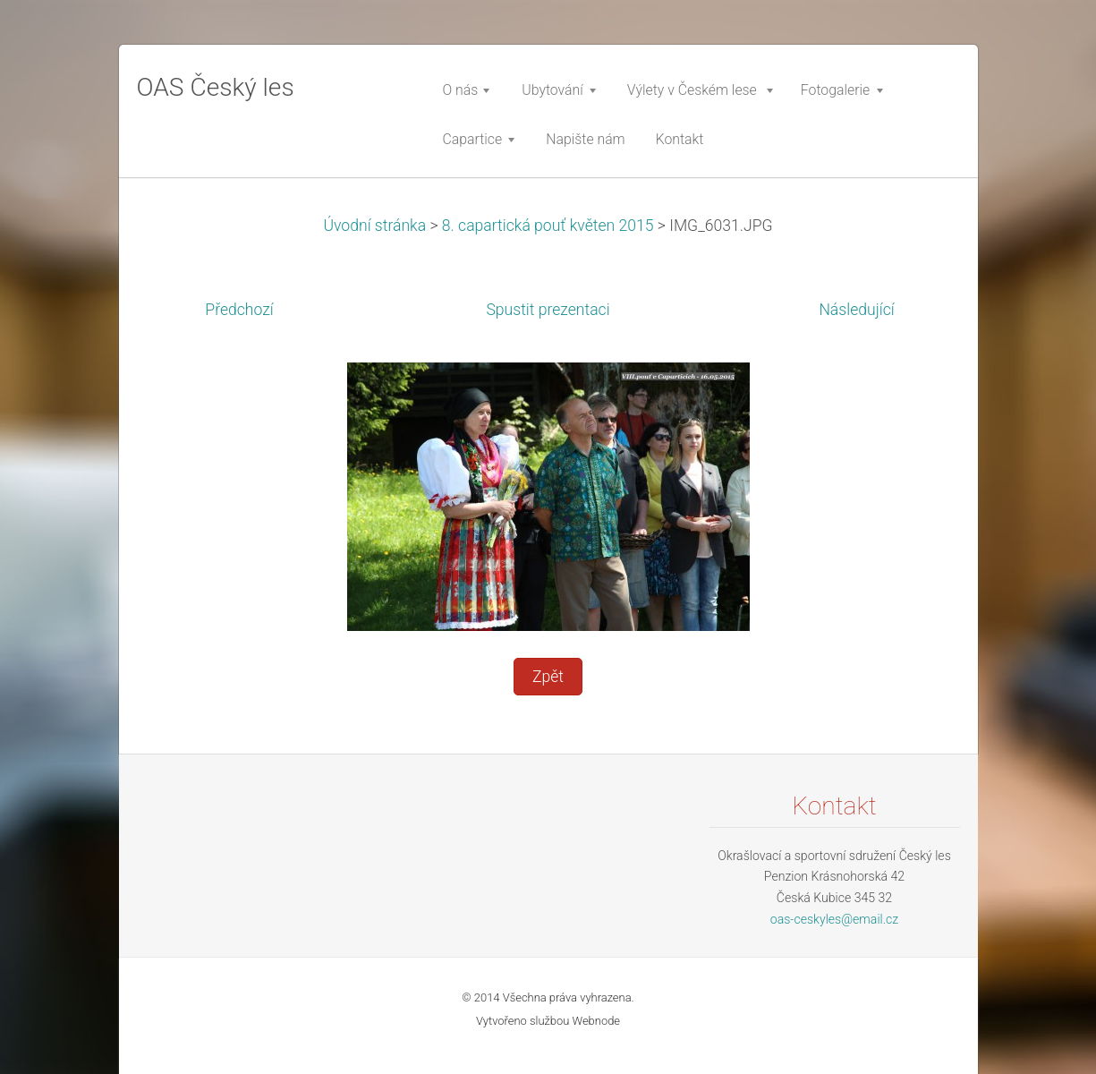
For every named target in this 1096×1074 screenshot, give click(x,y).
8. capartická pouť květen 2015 (548, 225)
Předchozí (239, 310)
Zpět (548, 677)
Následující (856, 310)
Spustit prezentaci (547, 310)
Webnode (597, 1020)
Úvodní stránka (374, 225)
